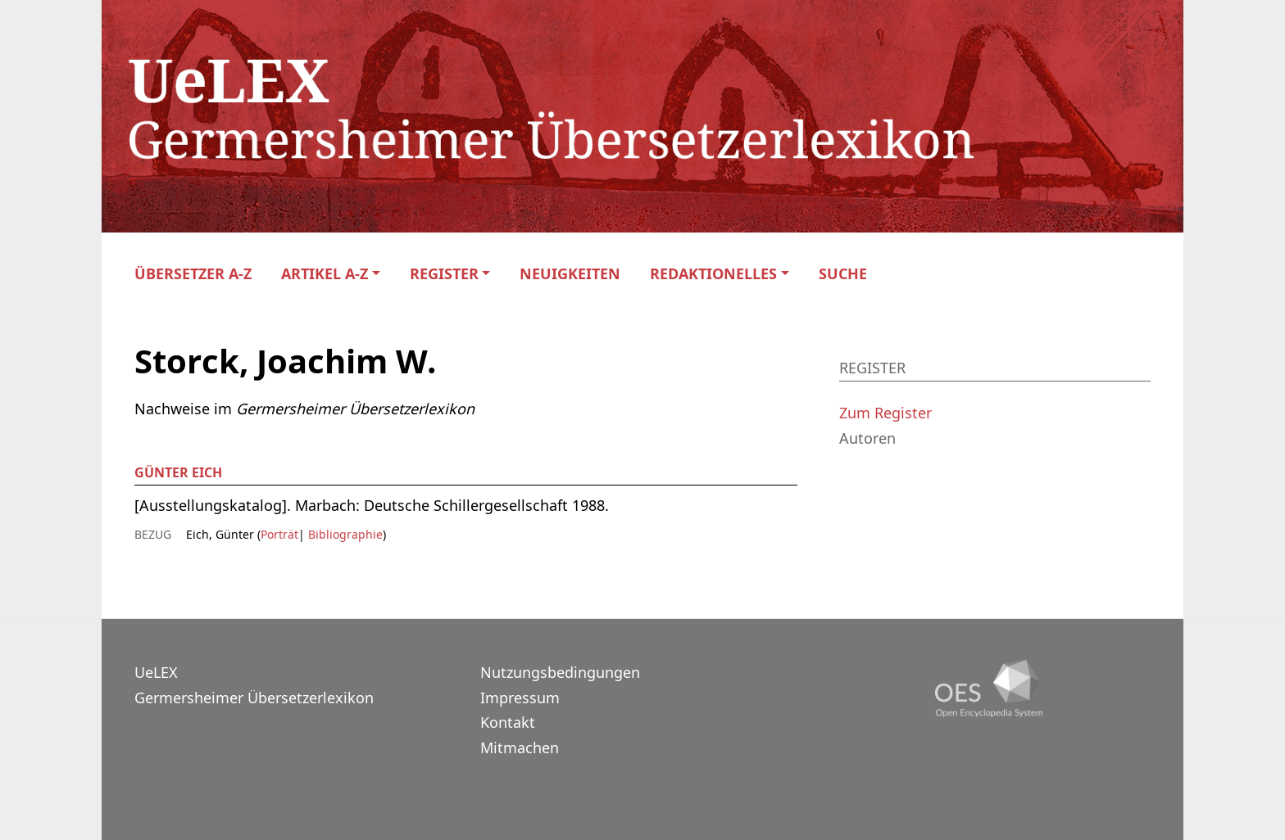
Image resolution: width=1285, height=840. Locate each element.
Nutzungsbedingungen (560, 672)
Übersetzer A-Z (193, 274)
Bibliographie (344, 534)
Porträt (279, 534)
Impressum (520, 697)
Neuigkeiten (570, 274)
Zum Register (885, 412)
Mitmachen (519, 747)
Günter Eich (178, 472)
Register (444, 274)
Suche (843, 274)
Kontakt (507, 722)
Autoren (867, 438)
